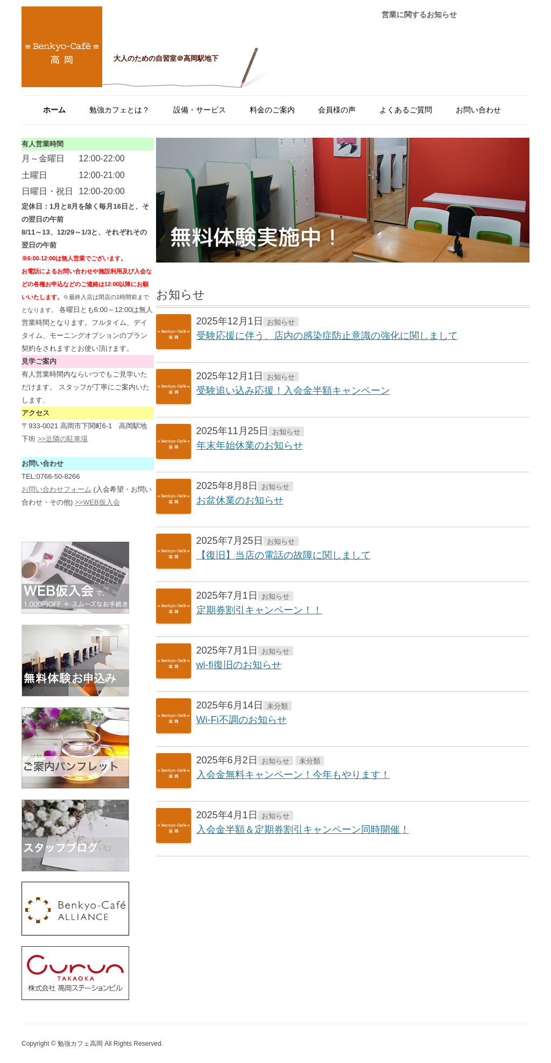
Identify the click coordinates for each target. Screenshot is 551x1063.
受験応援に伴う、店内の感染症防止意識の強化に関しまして (327, 335)
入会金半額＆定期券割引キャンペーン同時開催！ (302, 829)
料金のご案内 (272, 109)
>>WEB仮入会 (97, 502)
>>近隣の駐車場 (63, 439)
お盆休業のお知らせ (240, 500)
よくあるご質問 (405, 109)
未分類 (277, 706)
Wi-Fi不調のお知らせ (241, 719)
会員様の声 (337, 109)
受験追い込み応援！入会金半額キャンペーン (293, 390)
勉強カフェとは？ (119, 109)
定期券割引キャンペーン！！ (259, 610)
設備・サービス (199, 109)
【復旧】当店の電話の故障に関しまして (283, 555)
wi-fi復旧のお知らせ (238, 665)
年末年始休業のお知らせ (249, 445)
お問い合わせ (478, 109)
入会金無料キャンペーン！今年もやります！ (293, 774)
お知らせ (281, 322)
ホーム (54, 109)
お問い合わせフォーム (56, 489)
